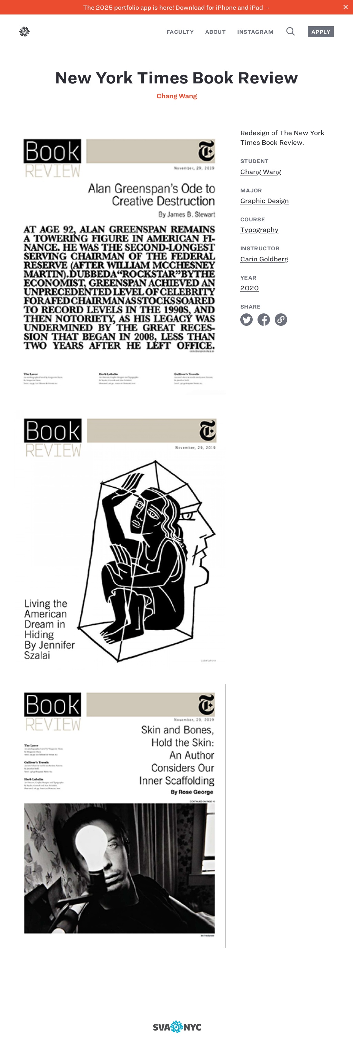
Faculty (180, 32)
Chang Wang (177, 96)
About (215, 32)
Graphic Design (264, 200)
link (281, 319)
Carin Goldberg (264, 259)
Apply (320, 32)
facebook (264, 319)
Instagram (255, 32)
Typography (259, 229)
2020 (249, 288)
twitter (246, 319)
